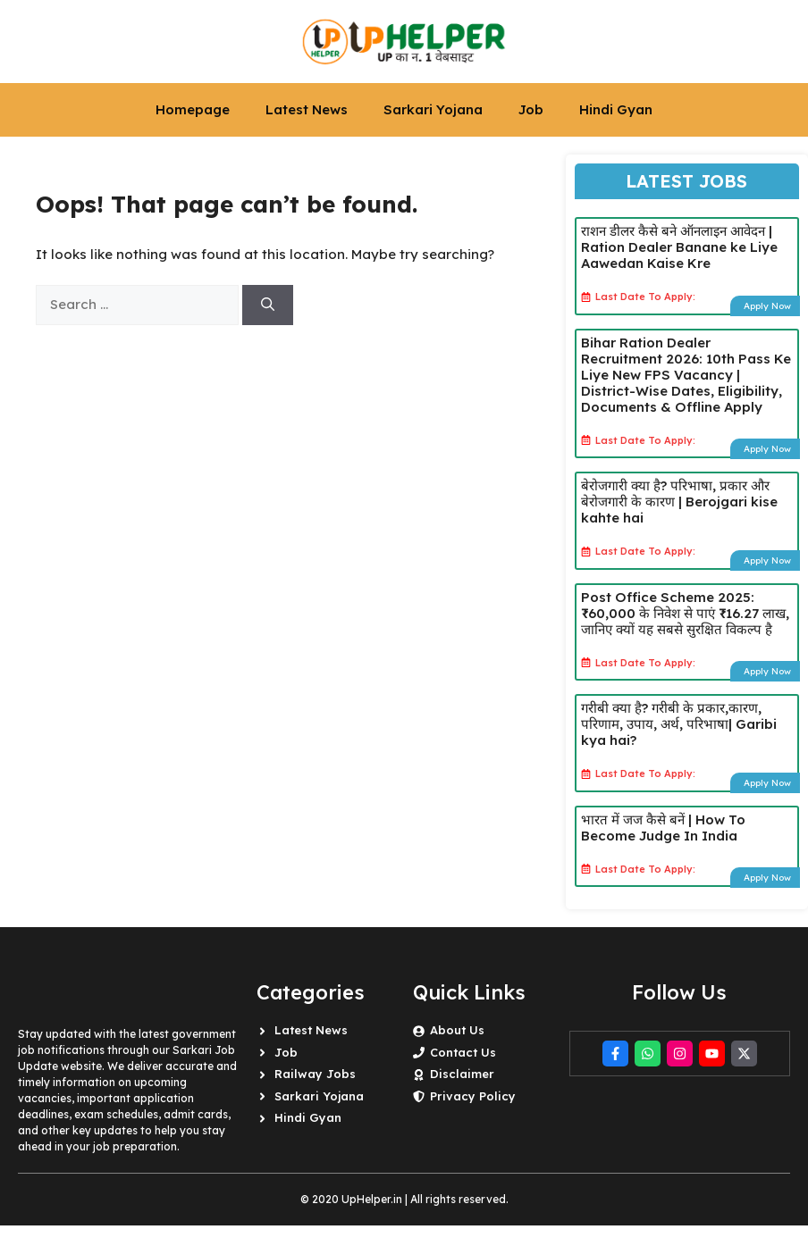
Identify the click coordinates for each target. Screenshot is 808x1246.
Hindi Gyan (615, 109)
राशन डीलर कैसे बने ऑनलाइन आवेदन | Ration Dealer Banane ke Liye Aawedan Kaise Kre (679, 247)
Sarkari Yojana (433, 109)
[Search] (267, 305)
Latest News (306, 109)
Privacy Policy (473, 1096)
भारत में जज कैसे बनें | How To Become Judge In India (663, 827)
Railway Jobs (315, 1073)
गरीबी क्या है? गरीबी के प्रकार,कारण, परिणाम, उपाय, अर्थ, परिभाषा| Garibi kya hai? (679, 723)
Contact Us (463, 1052)
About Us (457, 1030)
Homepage (193, 109)
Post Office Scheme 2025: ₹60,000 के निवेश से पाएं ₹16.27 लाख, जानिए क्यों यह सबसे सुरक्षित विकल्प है (685, 613)
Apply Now (767, 306)
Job (530, 109)
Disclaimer (462, 1073)
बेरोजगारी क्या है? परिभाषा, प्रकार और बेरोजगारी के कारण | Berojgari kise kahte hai (679, 501)
